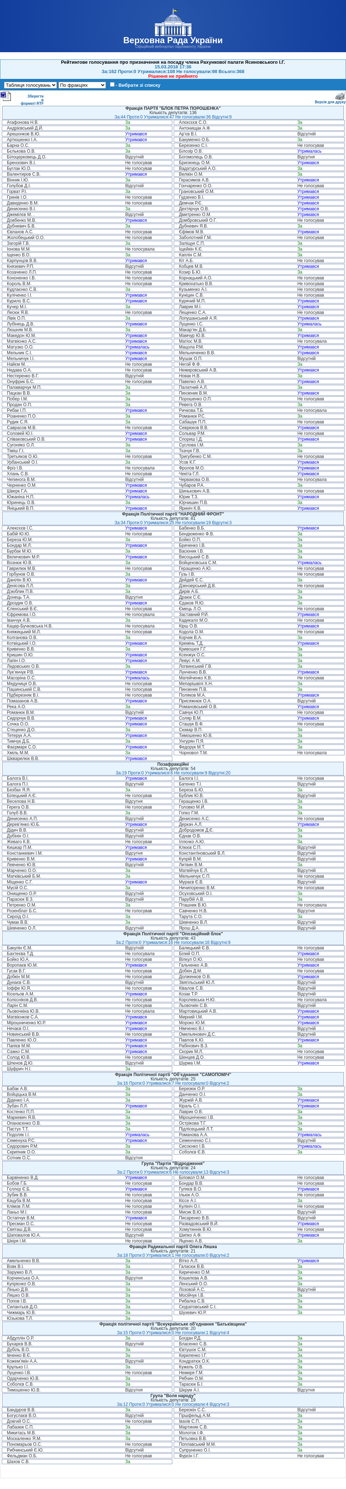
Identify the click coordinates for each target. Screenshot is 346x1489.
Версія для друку (330, 100)
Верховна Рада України (173, 40)
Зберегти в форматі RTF (22, 98)
